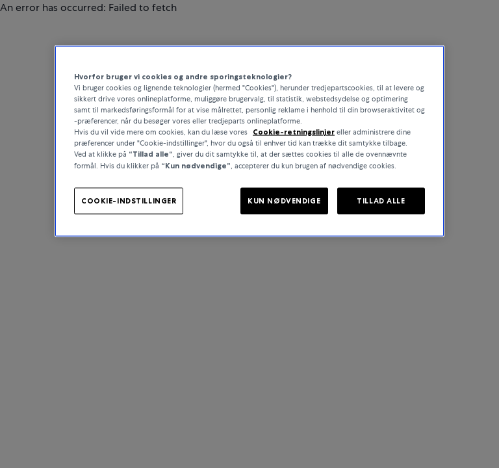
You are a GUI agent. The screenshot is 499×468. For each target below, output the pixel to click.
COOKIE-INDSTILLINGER (128, 200)
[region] (249, 141)
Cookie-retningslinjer (294, 131)
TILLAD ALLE (381, 200)
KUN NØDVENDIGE (284, 200)
